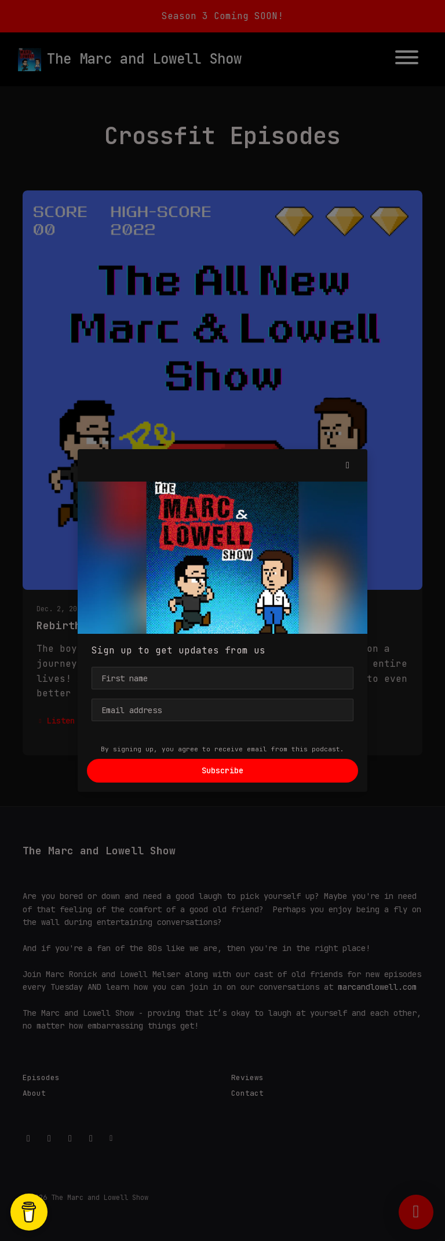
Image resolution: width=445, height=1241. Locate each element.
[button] (347, 465)
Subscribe (222, 770)
